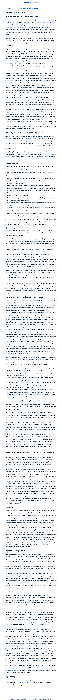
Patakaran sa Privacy (32, 138)
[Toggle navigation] (3, 2)
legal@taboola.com (22, 353)
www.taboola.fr (10, 25)
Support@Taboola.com (24, 682)
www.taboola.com (45, 22)
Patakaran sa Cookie (11, 670)
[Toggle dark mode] (59, 2)
